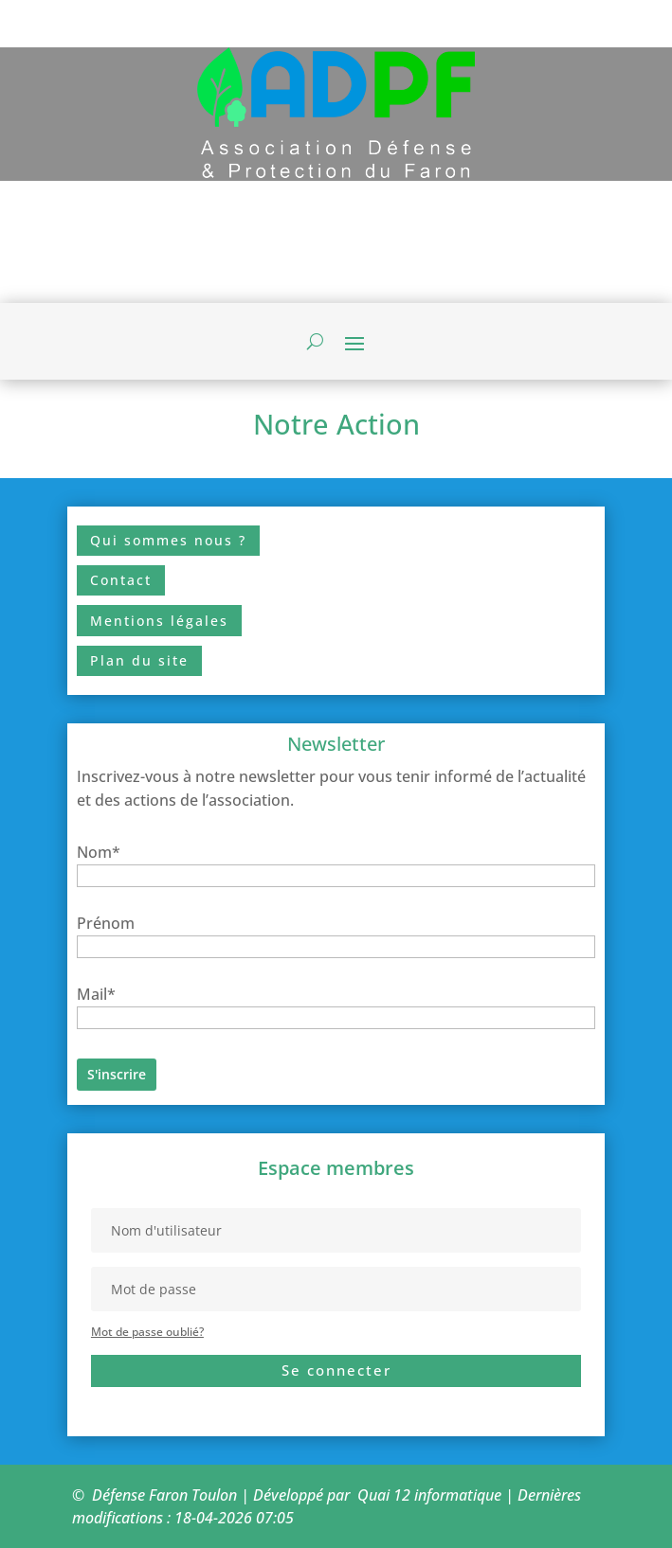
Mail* (96, 994)
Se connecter (336, 1370)
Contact (121, 580)
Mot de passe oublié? (147, 1332)
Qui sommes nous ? (168, 540)
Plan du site (139, 660)
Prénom (106, 923)
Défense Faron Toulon (164, 1495)
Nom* (98, 852)
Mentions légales (159, 621)
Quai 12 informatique (429, 1495)
